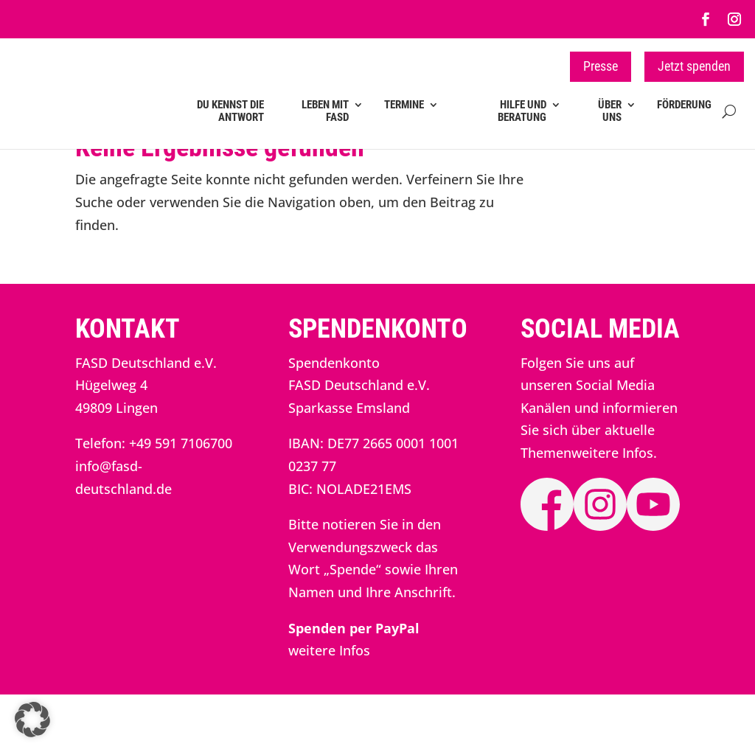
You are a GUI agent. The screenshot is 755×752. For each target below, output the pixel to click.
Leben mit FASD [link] (325, 111)
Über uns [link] (610, 111)
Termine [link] (404, 105)
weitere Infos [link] (329, 708)
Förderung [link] (684, 105)
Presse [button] (600, 66)
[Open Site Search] (729, 121)
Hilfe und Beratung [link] (522, 111)
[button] (32, 719)
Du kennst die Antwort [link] (230, 111)
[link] (705, 19)
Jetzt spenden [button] (694, 66)
